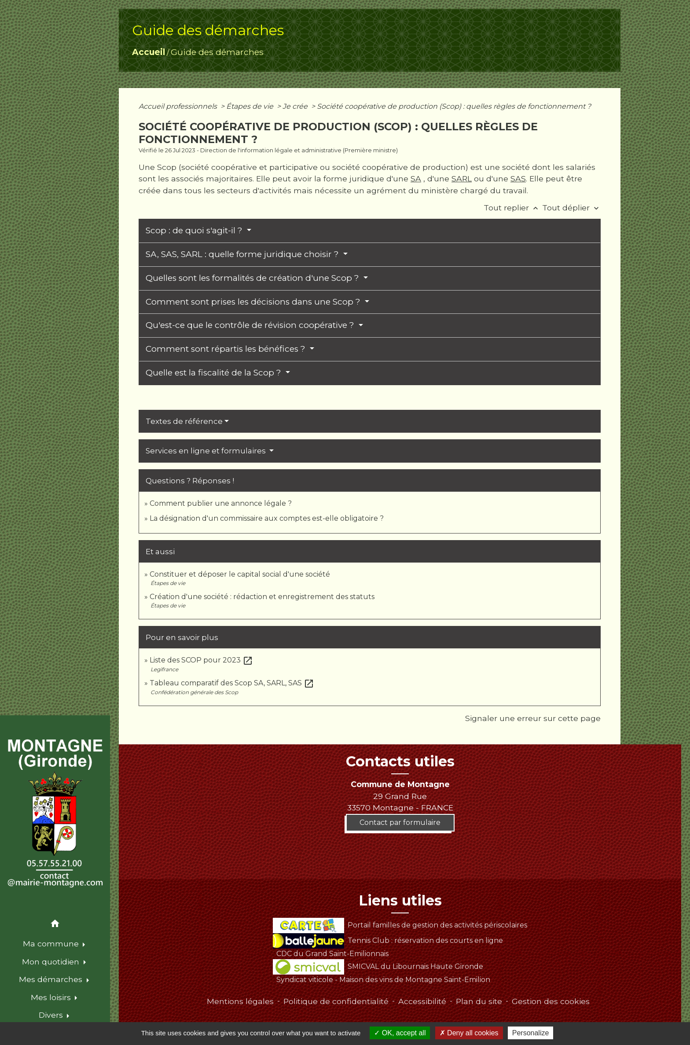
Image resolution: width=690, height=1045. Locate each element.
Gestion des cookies (551, 1001)
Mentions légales (240, 1001)
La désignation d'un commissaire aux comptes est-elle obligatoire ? (267, 518)
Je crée (296, 106)
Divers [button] (52, 1014)
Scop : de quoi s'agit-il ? (195, 230)
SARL (461, 178)
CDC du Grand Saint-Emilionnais (332, 953)
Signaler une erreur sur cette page (533, 718)
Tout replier (513, 207)
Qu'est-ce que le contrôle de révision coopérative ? (251, 325)
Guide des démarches (217, 52)
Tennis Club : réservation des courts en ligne (388, 940)
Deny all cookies (469, 1033)
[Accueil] (55, 813)
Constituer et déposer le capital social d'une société (240, 574)
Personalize (530, 1033)
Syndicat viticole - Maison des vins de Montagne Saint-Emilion (383, 979)
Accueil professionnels (179, 106)
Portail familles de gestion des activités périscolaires (400, 925)
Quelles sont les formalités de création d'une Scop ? (253, 278)
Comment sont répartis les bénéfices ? (227, 349)
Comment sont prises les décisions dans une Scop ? (254, 302)
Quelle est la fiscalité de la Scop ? (214, 373)
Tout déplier (571, 207)
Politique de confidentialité (336, 1001)
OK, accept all (400, 1033)
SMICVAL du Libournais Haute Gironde (378, 966)
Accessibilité (422, 1001)
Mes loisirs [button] (52, 997)
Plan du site (479, 1001)
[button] (55, 925)
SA (416, 178)
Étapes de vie (250, 106)
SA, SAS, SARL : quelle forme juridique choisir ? (243, 254)
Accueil (148, 52)
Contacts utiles (400, 761)
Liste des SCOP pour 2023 (201, 660)
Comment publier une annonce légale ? (221, 503)
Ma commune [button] (52, 943)
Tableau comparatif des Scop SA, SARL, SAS (232, 683)
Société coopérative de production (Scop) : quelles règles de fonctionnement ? (454, 106)
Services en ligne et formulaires (207, 450)
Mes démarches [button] (51, 979)
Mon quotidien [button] (51, 961)
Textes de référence (184, 421)
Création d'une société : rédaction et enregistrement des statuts (262, 596)
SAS (518, 178)
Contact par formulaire (400, 822)
